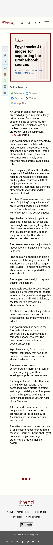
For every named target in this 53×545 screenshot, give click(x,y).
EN (36, 23)
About (10, 512)
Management (23, 512)
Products (17, 517)
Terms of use (39, 512)
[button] (5, 49)
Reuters (14, 134)
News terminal (33, 517)
